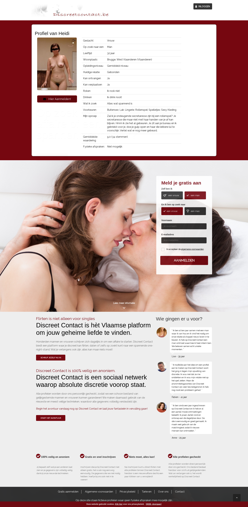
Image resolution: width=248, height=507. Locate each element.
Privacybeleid (127, 491)
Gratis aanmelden (68, 491)
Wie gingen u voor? (52, 223)
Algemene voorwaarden (99, 491)
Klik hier (118, 504)
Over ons (163, 491)
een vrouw (173, 195)
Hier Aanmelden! (57, 99)
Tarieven (147, 491)
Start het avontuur (50, 418)
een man (195, 195)
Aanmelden (184, 260)
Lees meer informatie (124, 303)
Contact (180, 491)
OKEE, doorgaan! (153, 504)
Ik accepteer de (185, 249)
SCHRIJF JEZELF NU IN (50, 358)
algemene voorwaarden (192, 249)
